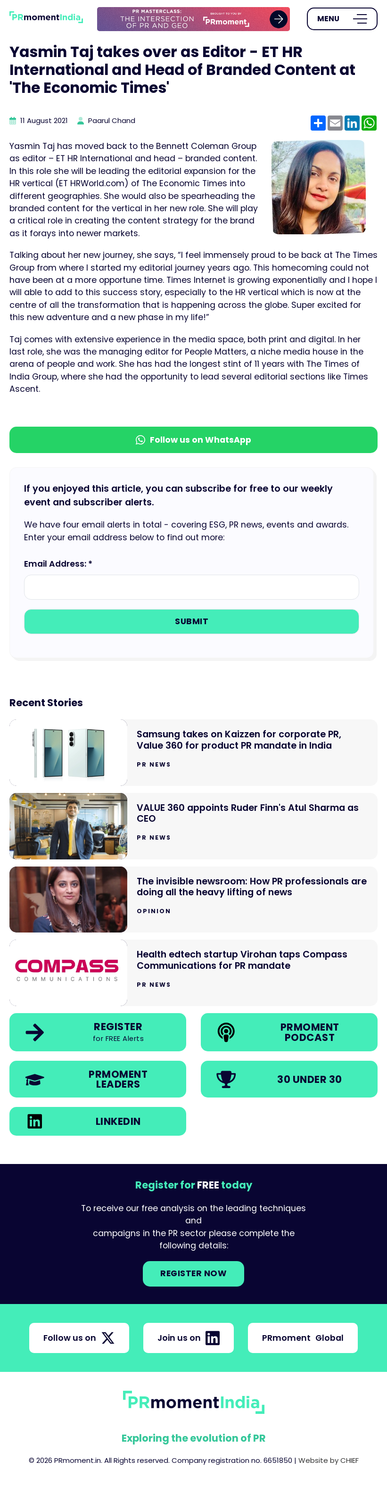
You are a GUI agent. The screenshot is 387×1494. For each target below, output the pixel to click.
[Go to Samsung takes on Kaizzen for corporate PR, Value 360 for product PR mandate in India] (193, 752)
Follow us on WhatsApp (193, 440)
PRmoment (303, 1338)
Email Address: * (58, 564)
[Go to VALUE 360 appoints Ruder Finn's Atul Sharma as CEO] (193, 826)
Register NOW (193, 1273)
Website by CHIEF (328, 1460)
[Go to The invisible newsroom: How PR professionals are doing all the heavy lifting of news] (193, 900)
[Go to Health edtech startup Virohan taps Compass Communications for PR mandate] (193, 973)
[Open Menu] (342, 19)
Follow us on (79, 1338)
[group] (193, 19)
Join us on (188, 1338)
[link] (193, 19)
